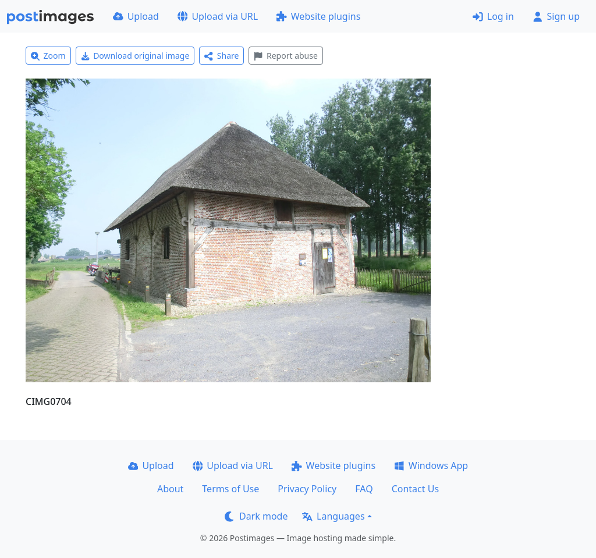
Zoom (48, 55)
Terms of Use (230, 488)
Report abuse (285, 55)
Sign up (556, 16)
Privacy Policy (307, 488)
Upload (136, 16)
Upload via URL (218, 16)
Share (221, 55)
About (170, 488)
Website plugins (318, 16)
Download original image (135, 55)
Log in (493, 16)
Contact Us (415, 488)
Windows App (431, 465)
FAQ (363, 488)
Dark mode (256, 516)
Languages (333, 516)
